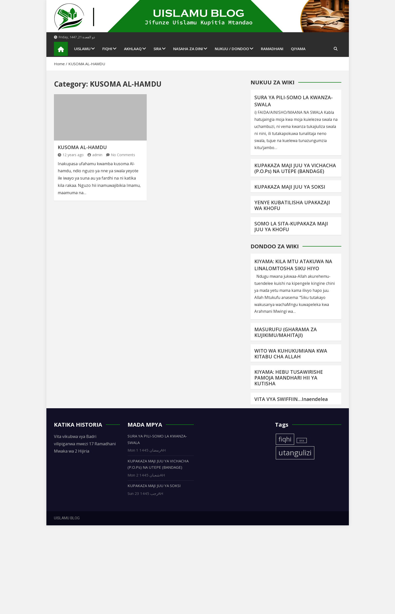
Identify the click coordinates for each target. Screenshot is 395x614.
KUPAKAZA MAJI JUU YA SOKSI (289, 187)
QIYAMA (298, 48)
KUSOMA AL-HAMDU (82, 147)
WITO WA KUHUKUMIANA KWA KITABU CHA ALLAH (290, 354)
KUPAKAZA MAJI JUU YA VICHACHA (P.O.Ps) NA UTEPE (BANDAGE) (295, 168)
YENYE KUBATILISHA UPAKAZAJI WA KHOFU (292, 205)
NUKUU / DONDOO (232, 48)
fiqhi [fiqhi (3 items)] (285, 439)
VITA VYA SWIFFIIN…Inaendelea (291, 399)
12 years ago (71, 154)
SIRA (157, 48)
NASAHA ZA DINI (188, 48)
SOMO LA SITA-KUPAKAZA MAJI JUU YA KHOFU (291, 226)
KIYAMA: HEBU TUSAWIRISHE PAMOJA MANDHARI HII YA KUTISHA (288, 378)
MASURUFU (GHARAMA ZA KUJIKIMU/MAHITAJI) (285, 332)
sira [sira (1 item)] (301, 440)
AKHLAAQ (133, 48)
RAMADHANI (272, 48)
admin (94, 154)
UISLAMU (82, 48)
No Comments (123, 154)
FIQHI (107, 48)
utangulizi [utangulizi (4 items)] (295, 453)
